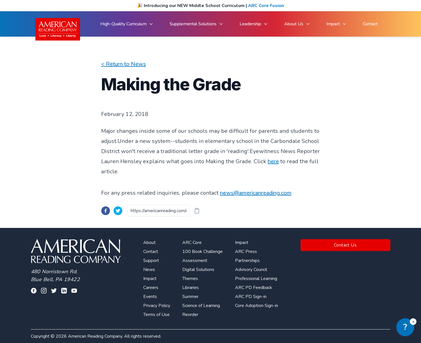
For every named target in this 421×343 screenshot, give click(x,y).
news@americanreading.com (256, 193)
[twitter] (117, 210)
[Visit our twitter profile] (54, 290)
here (273, 161)
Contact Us (345, 245)
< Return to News (123, 64)
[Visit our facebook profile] (34, 290)
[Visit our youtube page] (74, 290)
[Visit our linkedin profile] (64, 290)
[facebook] (105, 210)
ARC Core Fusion (266, 6)
